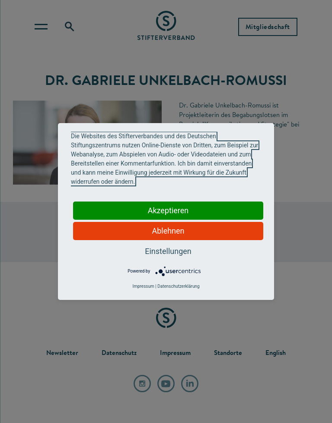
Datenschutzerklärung (178, 286)
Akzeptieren (168, 210)
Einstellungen (168, 251)
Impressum (143, 286)
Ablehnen (168, 230)
